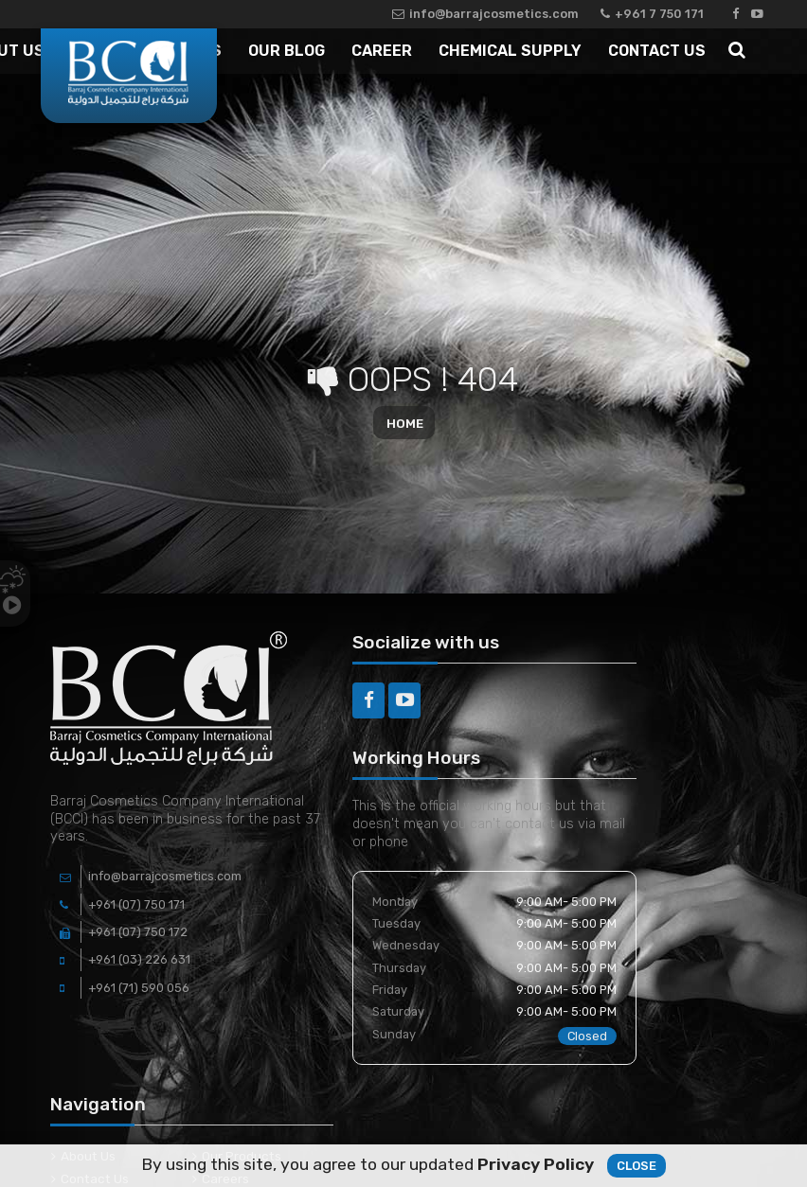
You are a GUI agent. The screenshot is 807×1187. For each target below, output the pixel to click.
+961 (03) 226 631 (139, 959)
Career (381, 51)
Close (636, 1168)
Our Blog (286, 51)
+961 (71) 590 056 (138, 988)
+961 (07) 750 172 (138, 932)
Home (404, 423)
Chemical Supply (510, 51)
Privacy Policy (535, 1167)
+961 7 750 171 (652, 14)
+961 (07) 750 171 (136, 904)
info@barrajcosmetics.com (485, 14)
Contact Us (657, 51)
